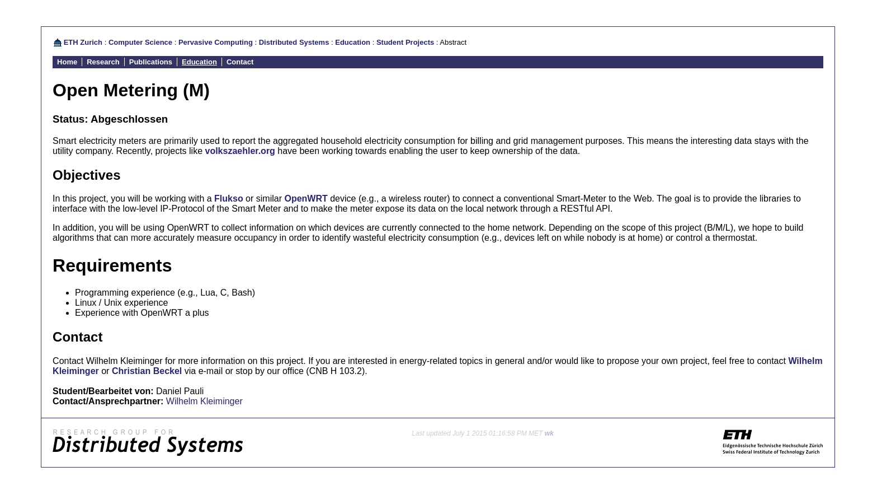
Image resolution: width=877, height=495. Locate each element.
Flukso (228, 198)
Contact (240, 62)
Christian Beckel (147, 371)
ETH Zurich (83, 42)
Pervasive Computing (215, 42)
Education (352, 42)
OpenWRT (305, 198)
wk (549, 433)
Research (103, 62)
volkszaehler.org (240, 151)
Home (67, 62)
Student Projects (405, 42)
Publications (150, 62)
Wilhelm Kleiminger (204, 401)
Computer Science (140, 42)
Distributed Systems (294, 42)
